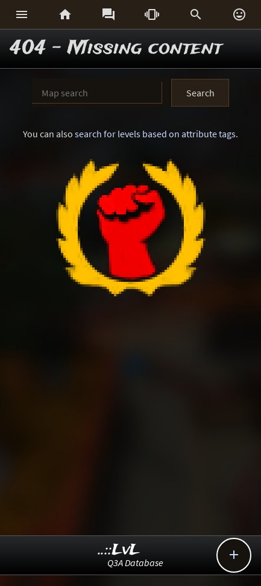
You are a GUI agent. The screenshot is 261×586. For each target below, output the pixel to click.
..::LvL (119, 550)
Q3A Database (135, 562)
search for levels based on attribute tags (155, 134)
